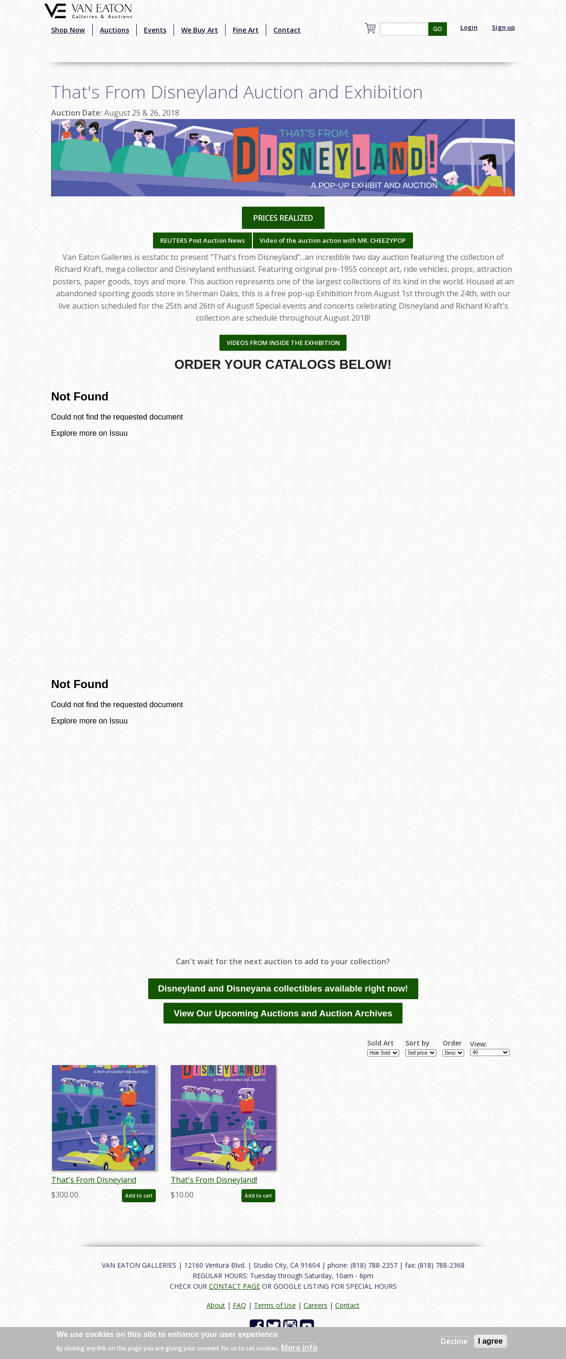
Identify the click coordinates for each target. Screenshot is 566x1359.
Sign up (503, 27)
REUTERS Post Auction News (202, 240)
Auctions (114, 29)
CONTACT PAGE (234, 1286)
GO (437, 29)
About (216, 1305)
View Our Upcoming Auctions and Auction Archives (283, 1013)
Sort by (417, 1043)
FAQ (239, 1305)
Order (452, 1043)
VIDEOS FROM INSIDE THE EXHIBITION (283, 342)
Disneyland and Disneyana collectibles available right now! (283, 988)
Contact (287, 29)
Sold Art (380, 1043)
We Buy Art (199, 29)
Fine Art (246, 29)
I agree (490, 1341)
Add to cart (138, 1195)
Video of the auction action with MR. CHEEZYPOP (333, 240)
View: (478, 1044)
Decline (454, 1341)
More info (299, 1347)
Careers (315, 1305)
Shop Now (68, 29)
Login (469, 27)
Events (155, 29)
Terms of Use (275, 1305)
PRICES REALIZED (283, 218)
